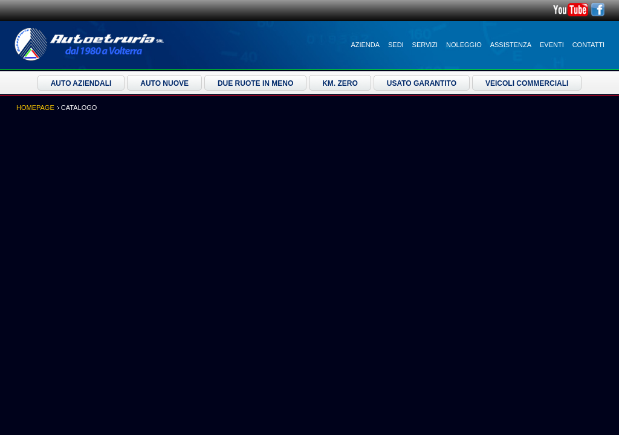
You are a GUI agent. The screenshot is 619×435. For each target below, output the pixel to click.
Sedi (396, 44)
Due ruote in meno (255, 83)
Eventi (552, 44)
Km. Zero (340, 83)
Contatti (588, 44)
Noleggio (464, 44)
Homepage (35, 107)
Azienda (365, 44)
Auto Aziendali (81, 83)
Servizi (425, 44)
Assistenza (510, 44)
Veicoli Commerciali (526, 83)
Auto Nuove (164, 83)
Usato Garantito (421, 83)
